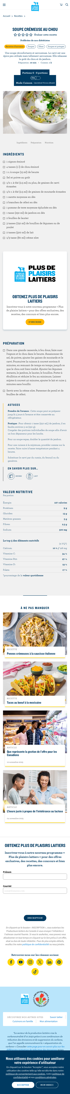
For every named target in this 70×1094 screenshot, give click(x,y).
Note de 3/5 (23, 34)
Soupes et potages (56, 46)
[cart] (61, 5)
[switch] (35, 80)
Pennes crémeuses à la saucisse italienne (31, 653)
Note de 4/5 (27, 34)
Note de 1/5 (15, 34)
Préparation (36, 142)
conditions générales (45, 1077)
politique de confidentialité (35, 944)
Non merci (47, 1085)
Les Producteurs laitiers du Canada (35, 6)
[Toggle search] (67, 5)
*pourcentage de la (23, 575)
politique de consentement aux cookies (25, 1073)
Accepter (23, 1085)
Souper (31, 46)
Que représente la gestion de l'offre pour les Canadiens (32, 753)
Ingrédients (22, 142)
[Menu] (4, 5)
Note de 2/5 (19, 34)
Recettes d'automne (15, 46)
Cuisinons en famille (23, 1021)
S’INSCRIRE (35, 322)
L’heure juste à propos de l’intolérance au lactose (35, 811)
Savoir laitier (56, 1017)
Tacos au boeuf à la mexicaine (24, 702)
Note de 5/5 (31, 34)
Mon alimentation (49, 1021)
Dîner (41, 46)
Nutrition (49, 142)
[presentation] (34, 904)
